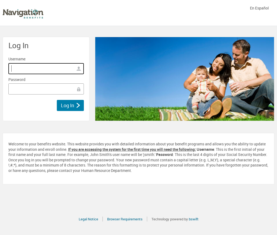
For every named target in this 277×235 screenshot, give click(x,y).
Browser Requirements (125, 219)
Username (16, 58)
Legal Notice (88, 219)
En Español (259, 8)
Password (16, 79)
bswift (194, 219)
